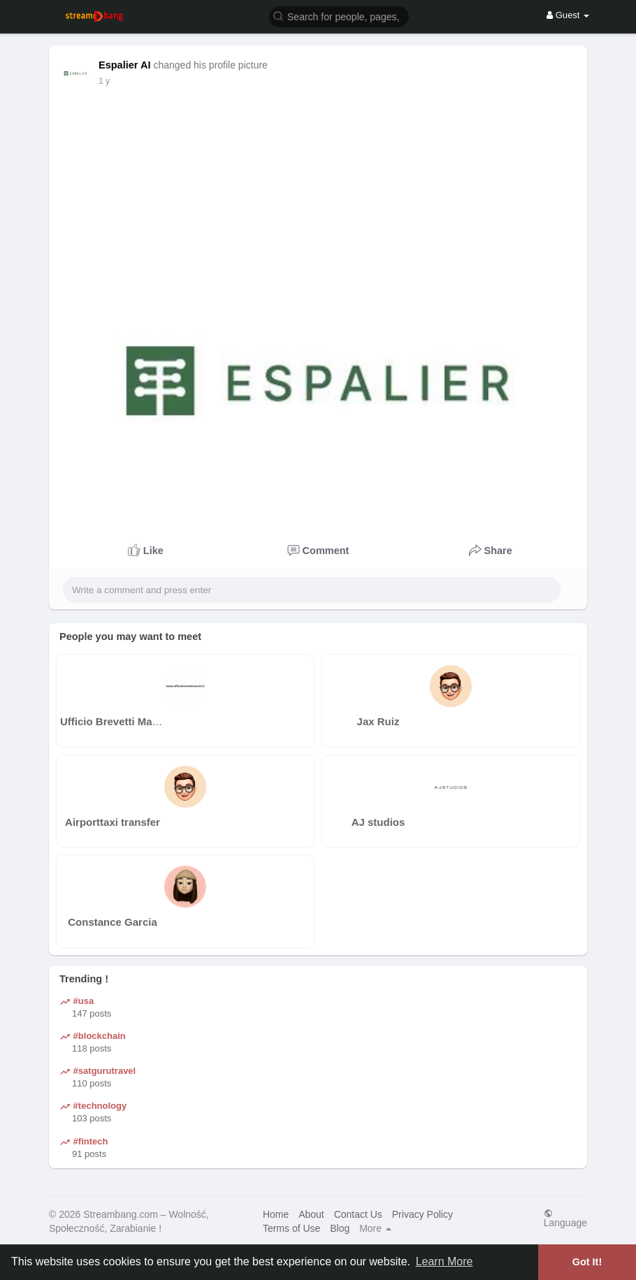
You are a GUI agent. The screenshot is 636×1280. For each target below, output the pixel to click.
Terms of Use (291, 1228)
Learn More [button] (444, 1261)
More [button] (375, 1228)
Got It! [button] (587, 1261)
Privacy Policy (422, 1214)
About (311, 1214)
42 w (107, 81)
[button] (339, 15)
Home (276, 1214)
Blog (339, 1228)
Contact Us (358, 1214)
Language (565, 1218)
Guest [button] (568, 15)
